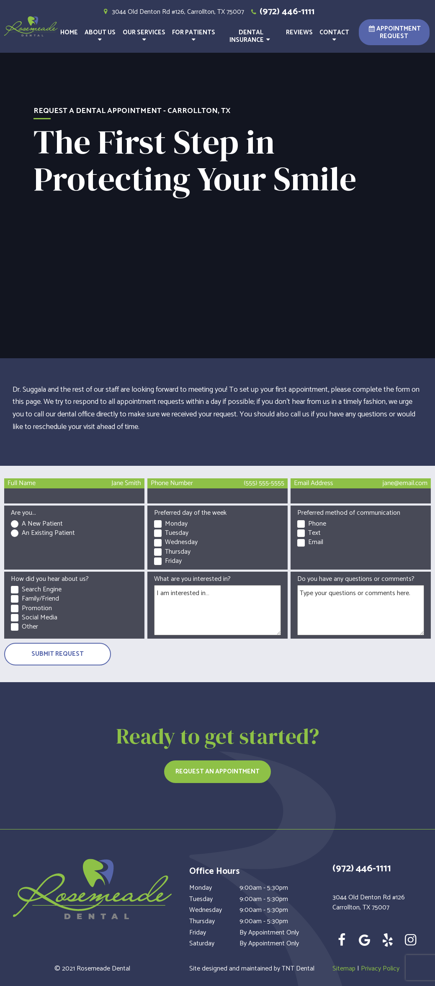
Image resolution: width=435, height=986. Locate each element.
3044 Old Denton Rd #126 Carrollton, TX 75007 (368, 903)
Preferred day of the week (190, 513)
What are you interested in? (192, 579)
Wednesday (205, 910)
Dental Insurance (251, 36)
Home (69, 32)
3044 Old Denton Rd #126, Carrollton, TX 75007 (172, 12)
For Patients (193, 36)
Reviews (299, 32)
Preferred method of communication (348, 513)
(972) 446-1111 (281, 12)
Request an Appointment (217, 771)
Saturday (201, 943)
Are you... (23, 513)
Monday (200, 888)
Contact (334, 36)
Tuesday (201, 899)
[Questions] (360, 610)
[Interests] (217, 610)
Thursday (202, 921)
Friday (197, 932)
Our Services (144, 36)
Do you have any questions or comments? (355, 579)
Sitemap (343, 968)
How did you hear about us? (50, 579)
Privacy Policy (380, 968)
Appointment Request (394, 32)
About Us (100, 36)
